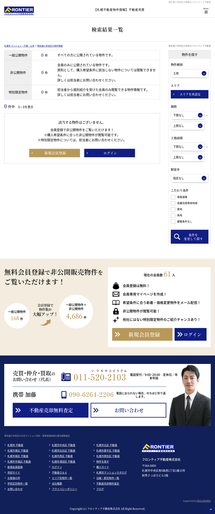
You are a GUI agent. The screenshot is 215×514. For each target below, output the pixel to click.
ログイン (57, 467)
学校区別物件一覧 (17, 483)
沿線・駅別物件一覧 (107, 478)
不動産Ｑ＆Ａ (59, 472)
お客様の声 (13, 478)
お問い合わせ (15, 489)
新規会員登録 (15, 467)
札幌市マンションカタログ (111, 472)
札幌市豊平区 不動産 (108, 450)
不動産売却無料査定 (107, 483)
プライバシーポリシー (64, 489)
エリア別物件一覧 (62, 478)
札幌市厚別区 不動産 (108, 456)
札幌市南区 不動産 (17, 456)
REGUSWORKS (204, 500)
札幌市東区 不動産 (17, 450)
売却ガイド (13, 472)
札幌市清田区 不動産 (63, 461)
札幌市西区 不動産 (62, 456)
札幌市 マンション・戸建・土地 (19, 45)
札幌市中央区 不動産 (63, 445)
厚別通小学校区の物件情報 (50, 45)
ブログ (100, 489)
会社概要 (57, 483)
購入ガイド (102, 467)
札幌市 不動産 (15, 445)
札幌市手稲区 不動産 (19, 461)
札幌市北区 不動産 (106, 445)
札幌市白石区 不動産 (63, 450)
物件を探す (102, 461)
